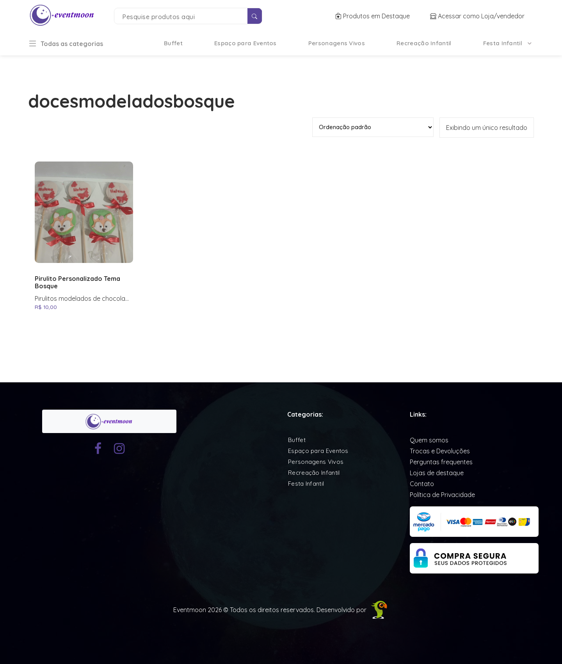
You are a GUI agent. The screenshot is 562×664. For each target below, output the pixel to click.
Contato (422, 484)
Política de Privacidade (442, 495)
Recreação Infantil (424, 43)
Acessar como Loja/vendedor (477, 16)
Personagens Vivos (336, 43)
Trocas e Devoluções (440, 451)
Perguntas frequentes (441, 462)
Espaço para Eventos (245, 43)
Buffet (173, 43)
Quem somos (429, 440)
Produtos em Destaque (373, 16)
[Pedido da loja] (373, 127)
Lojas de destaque (437, 473)
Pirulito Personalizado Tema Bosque (77, 282)
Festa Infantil (502, 43)
